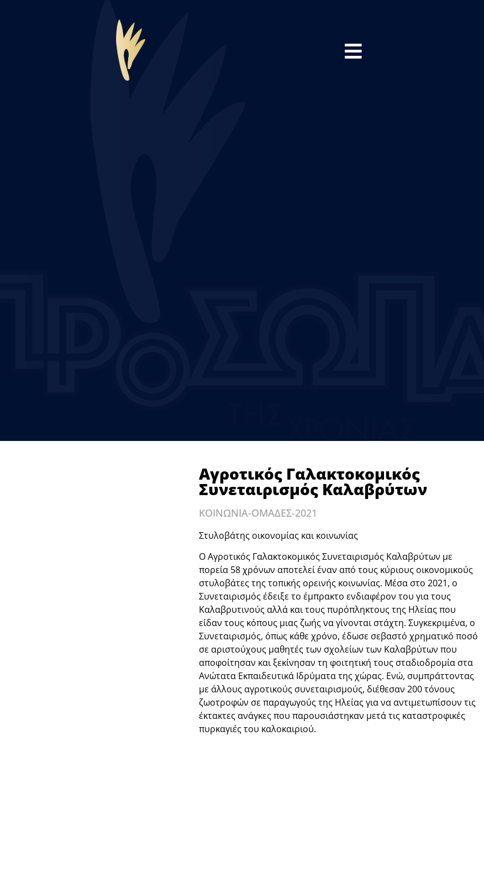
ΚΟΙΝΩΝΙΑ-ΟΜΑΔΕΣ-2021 (258, 512)
